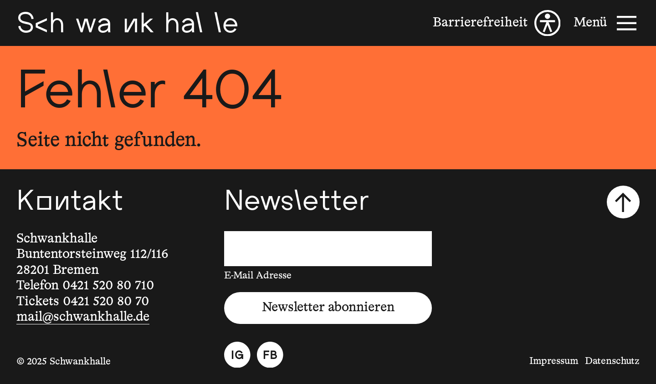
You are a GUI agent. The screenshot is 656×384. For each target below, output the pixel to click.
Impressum (554, 361)
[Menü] (607, 23)
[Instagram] (237, 355)
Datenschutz (612, 361)
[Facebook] (270, 355)
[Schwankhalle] (127, 23)
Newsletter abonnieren (328, 307)
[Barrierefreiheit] (496, 23)
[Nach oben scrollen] (623, 202)
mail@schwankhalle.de (82, 317)
